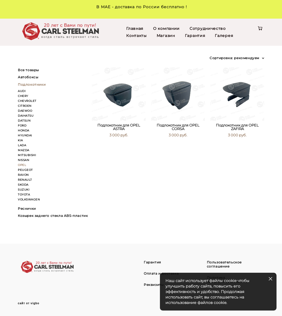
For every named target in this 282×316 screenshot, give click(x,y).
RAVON (23, 175)
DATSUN (24, 120)
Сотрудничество (208, 28)
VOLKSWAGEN (29, 199)
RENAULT (25, 180)
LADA (22, 145)
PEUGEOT (25, 170)
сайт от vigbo (28, 303)
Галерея (224, 35)
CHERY (23, 96)
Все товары (28, 70)
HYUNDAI (25, 135)
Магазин (166, 35)
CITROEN (25, 106)
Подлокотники (32, 84)
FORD (22, 125)
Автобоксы (28, 77)
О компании (166, 28)
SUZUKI (23, 189)
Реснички (27, 208)
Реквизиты (153, 285)
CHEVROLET (27, 101)
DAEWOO (25, 111)
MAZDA (23, 150)
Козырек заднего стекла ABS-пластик (53, 216)
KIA (20, 140)
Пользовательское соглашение (224, 264)
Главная (134, 28)
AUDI (22, 91)
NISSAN (23, 160)
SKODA (23, 184)
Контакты (136, 35)
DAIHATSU (25, 115)
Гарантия (195, 35)
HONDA (23, 130)
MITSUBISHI (27, 155)
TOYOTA (24, 194)
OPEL (22, 165)
